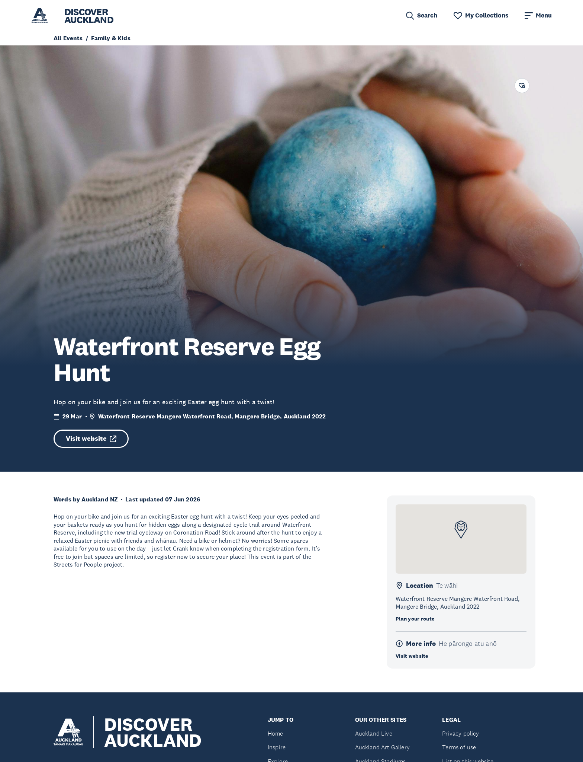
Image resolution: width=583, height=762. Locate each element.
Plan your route (415, 618)
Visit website (91, 438)
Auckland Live (373, 733)
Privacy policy (460, 733)
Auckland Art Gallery (382, 747)
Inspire (277, 747)
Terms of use (459, 747)
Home (275, 733)
